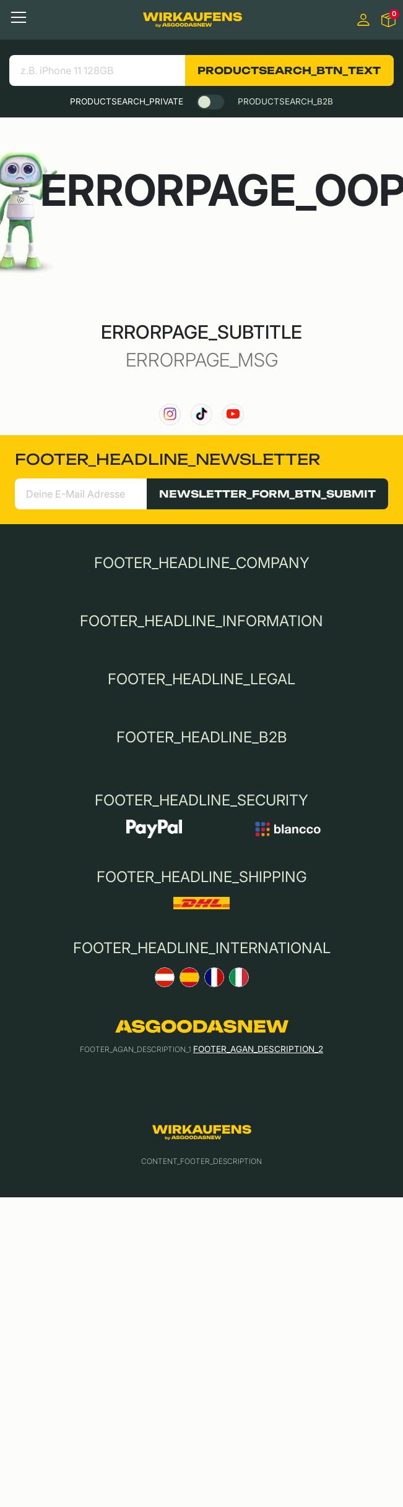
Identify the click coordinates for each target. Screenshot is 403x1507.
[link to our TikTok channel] (201, 414)
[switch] (210, 102)
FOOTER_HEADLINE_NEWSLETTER (167, 459)
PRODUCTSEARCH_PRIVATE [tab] (126, 101)
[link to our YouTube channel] (233, 414)
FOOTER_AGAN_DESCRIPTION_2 (258, 1049)
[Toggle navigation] (18, 17)
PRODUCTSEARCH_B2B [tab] (285, 101)
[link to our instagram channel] (170, 414)
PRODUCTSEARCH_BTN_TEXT (289, 70)
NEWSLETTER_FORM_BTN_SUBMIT (267, 494)
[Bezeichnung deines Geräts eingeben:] (97, 70)
